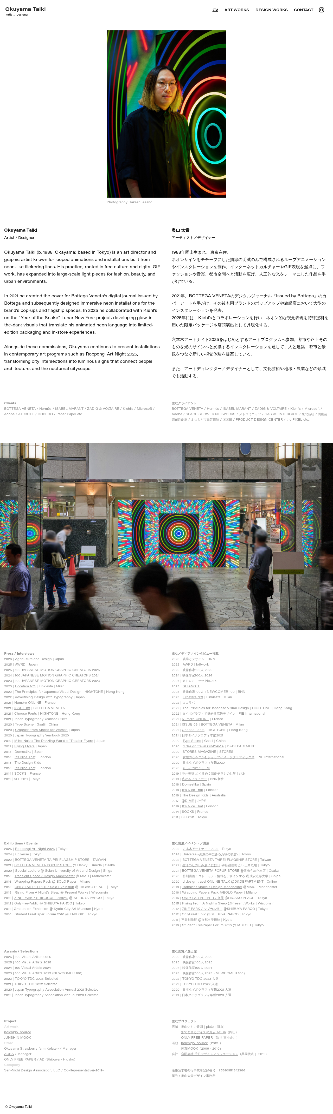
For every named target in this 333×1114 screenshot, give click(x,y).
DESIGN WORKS (271, 9)
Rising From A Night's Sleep (37, 892)
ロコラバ (188, 702)
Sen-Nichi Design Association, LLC (32, 1070)
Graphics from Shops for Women (41, 730)
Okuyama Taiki (25, 8)
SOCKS (188, 811)
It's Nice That (25, 757)
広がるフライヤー (194, 779)
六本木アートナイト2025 (201, 849)
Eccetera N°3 (25, 686)
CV (215, 9)
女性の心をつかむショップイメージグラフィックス (218, 757)
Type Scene (24, 724)
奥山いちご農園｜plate (197, 1026)
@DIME (188, 800)
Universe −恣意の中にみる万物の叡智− (210, 854)
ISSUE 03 (22, 708)
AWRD (20, 664)
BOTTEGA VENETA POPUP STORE (43, 865)
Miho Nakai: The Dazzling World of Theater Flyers (53, 741)
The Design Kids (28, 762)
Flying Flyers (24, 746)
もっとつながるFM (196, 768)
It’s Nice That (192, 790)
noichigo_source (17, 1032)
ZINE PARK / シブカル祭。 (202, 909)
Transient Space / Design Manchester (45, 876)
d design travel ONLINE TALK (206, 881)
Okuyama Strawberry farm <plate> (31, 1048)
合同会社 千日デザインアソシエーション (209, 1054)
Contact (303, 9)
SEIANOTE (191, 686)
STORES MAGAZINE (199, 751)
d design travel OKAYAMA (203, 746)
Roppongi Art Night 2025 (35, 849)
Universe (22, 854)
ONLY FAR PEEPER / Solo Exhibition (44, 887)
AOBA (9, 1054)
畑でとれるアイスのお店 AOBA (203, 1032)
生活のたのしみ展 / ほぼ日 (201, 865)
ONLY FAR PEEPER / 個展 (203, 898)
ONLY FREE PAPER (20, 1059)
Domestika (23, 751)
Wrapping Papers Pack (33, 881)
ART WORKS (237, 9)
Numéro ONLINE (27, 702)
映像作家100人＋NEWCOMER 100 (209, 691)
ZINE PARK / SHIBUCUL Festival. (41, 898)
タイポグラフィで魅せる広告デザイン (208, 713)
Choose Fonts (25, 713)
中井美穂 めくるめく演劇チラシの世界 (209, 773)
